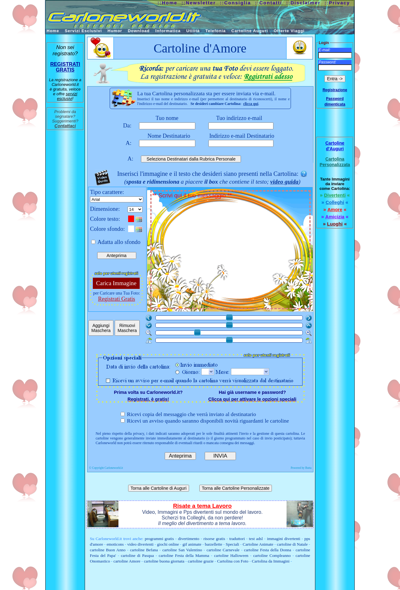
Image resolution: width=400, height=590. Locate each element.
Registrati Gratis (116, 299)
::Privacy (337, 2)
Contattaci (65, 125)
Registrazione (334, 90)
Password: (327, 62)
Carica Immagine (116, 283)
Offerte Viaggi (289, 30)
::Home (168, 2)
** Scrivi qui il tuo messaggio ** (231, 250)
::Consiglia (235, 2)
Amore (335, 209)
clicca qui (250, 104)
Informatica (168, 30)
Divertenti (335, 195)
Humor (115, 30)
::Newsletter (199, 2)
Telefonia (215, 30)
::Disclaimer (303, 2)
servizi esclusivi (67, 96)
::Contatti (268, 2)
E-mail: (324, 50)
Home (53, 30)
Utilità (193, 30)
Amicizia (334, 216)
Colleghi (335, 202)
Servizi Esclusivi (83, 30)
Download (139, 30)
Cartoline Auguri (249, 30)
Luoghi (335, 223)
